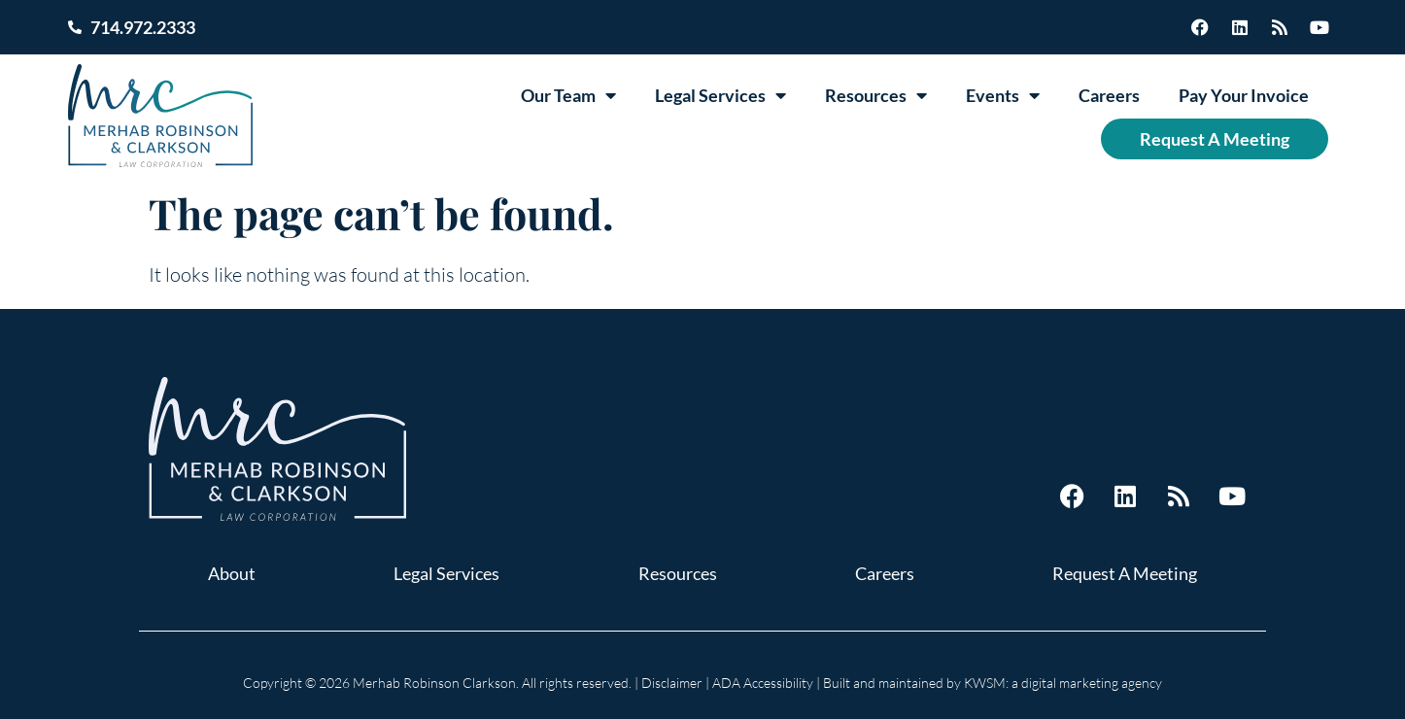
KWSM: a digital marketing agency (1063, 682)
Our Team (568, 95)
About (232, 573)
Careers (1109, 95)
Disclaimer (671, 682)
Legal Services (720, 95)
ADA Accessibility (762, 682)
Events (1003, 95)
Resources (876, 95)
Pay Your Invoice (1244, 95)
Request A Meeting (1214, 139)
